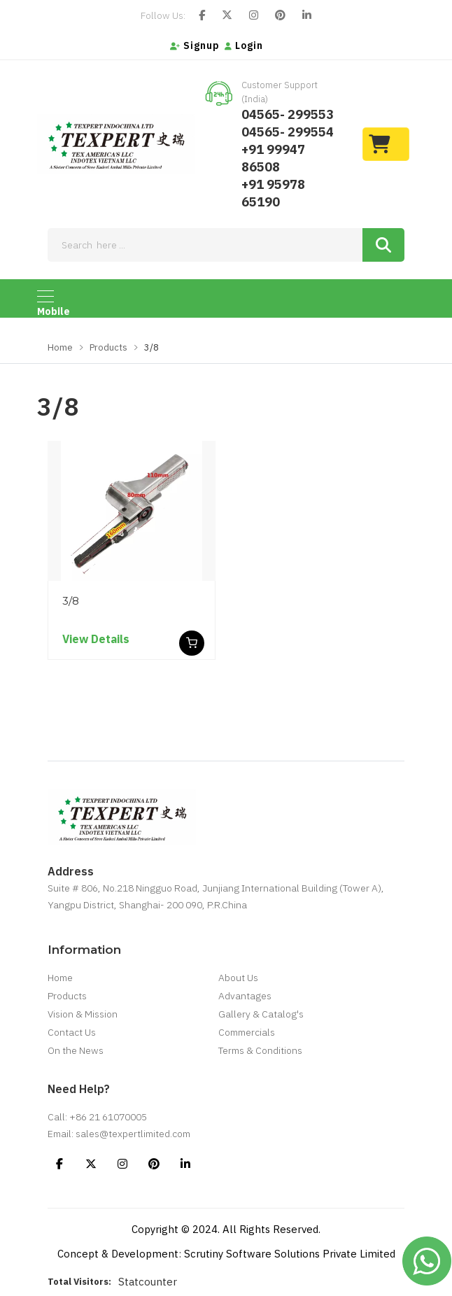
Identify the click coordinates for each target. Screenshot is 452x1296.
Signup (195, 45)
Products (108, 347)
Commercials (246, 1032)
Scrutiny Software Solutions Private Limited (289, 1253)
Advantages (244, 995)
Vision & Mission (83, 1014)
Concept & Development (117, 1253)
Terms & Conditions (260, 1050)
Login (244, 45)
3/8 (70, 600)
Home (60, 347)
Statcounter (147, 1281)
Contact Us (72, 1032)
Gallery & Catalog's (261, 1014)
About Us (238, 977)
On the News (76, 1050)
